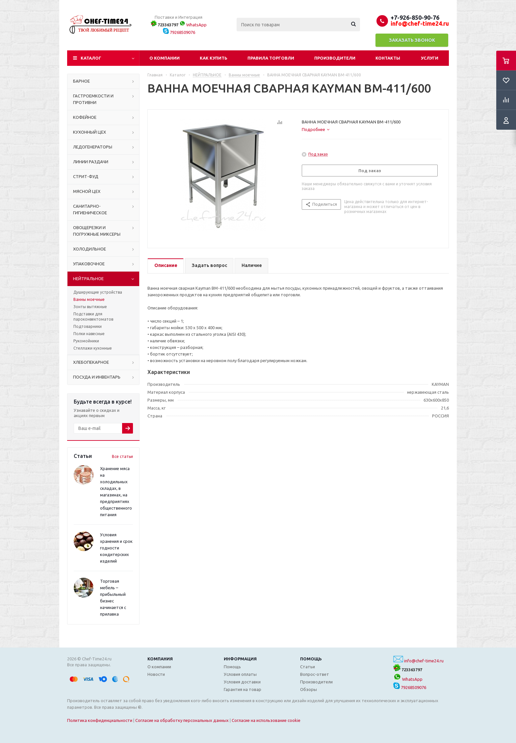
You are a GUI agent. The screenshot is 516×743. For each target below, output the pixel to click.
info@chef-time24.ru (424, 660)
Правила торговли (270, 58)
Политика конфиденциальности (99, 720)
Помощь (311, 658)
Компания (160, 658)
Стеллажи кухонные (92, 348)
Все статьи (122, 456)
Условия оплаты (240, 674)
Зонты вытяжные (90, 307)
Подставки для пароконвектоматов (93, 316)
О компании (164, 58)
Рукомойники (86, 341)
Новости (156, 674)
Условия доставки (242, 681)
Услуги (429, 58)
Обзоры (308, 689)
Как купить (213, 58)
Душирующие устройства (97, 292)
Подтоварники (87, 326)
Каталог (91, 58)
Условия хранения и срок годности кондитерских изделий (116, 547)
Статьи (307, 666)
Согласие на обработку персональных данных (182, 720)
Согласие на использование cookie (266, 720)
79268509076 (179, 32)
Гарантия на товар (242, 689)
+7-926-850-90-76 (415, 17)
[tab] (315, 129)
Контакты (387, 58)
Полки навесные (89, 334)
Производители (334, 58)
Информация (240, 658)
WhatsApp (193, 24)
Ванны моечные (89, 299)
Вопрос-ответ (314, 674)
